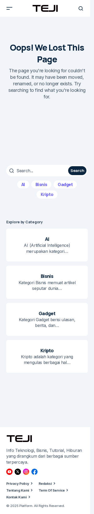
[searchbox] (38, 171)
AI (23, 184)
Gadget (65, 184)
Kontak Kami (16, 497)
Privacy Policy (17, 483)
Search (77, 170)
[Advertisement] (47, 132)
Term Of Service (52, 490)
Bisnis (41, 184)
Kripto (47, 194)
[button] (9, 8)
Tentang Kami (17, 490)
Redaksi (45, 483)
